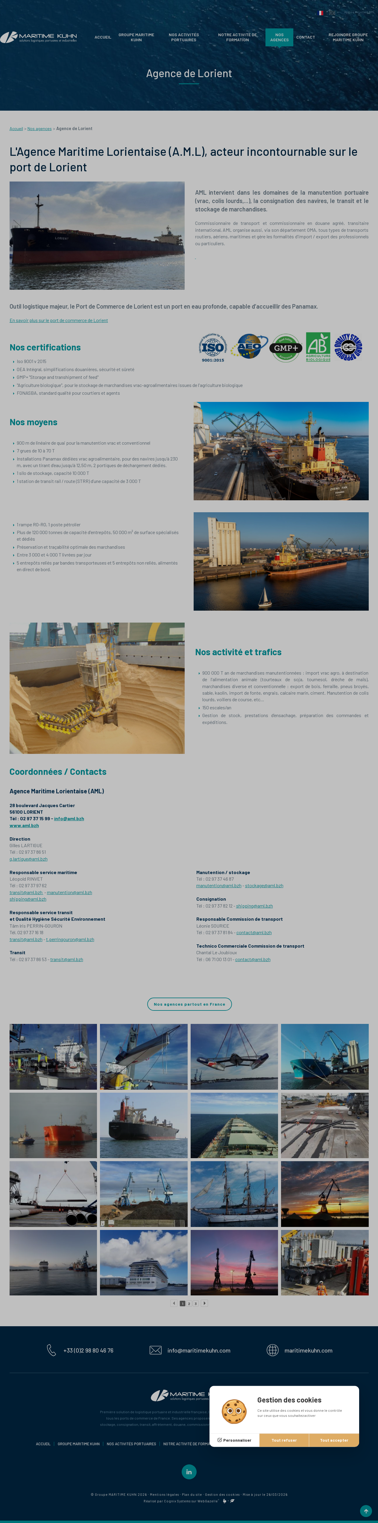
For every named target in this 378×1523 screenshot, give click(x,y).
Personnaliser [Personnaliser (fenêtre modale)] (237, 1440)
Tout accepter (334, 1440)
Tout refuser (284, 1440)
